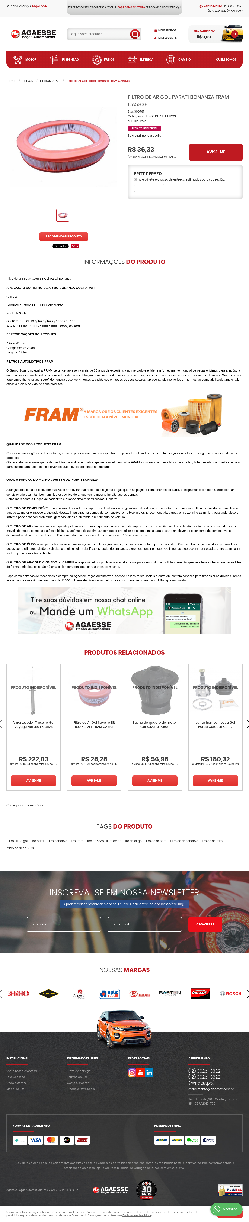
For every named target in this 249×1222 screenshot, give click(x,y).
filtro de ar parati (156, 841)
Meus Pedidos (167, 30)
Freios (109, 59)
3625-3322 (233, 6)
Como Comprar (78, 1083)
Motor (30, 59)
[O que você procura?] (135, 34)
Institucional (17, 1058)
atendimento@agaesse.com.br (211, 1089)
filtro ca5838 (95, 841)
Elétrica (146, 59)
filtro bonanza (57, 841)
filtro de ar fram (211, 841)
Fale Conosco (15, 1077)
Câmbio (184, 59)
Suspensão (70, 59)
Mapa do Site (15, 1089)
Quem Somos (226, 59)
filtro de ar (113, 841)
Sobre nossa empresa (21, 1071)
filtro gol (22, 841)
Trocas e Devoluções (81, 1089)
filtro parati (37, 841)
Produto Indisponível (33, 690)
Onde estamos (16, 1083)
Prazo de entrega (79, 1071)
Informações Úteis (82, 1058)
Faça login (39, 6)
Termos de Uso (77, 1077)
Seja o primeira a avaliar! (145, 135)
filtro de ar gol (132, 841)
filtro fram (76, 841)
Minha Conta (167, 38)
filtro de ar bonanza (184, 841)
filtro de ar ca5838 (20, 848)
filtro (10, 841)
